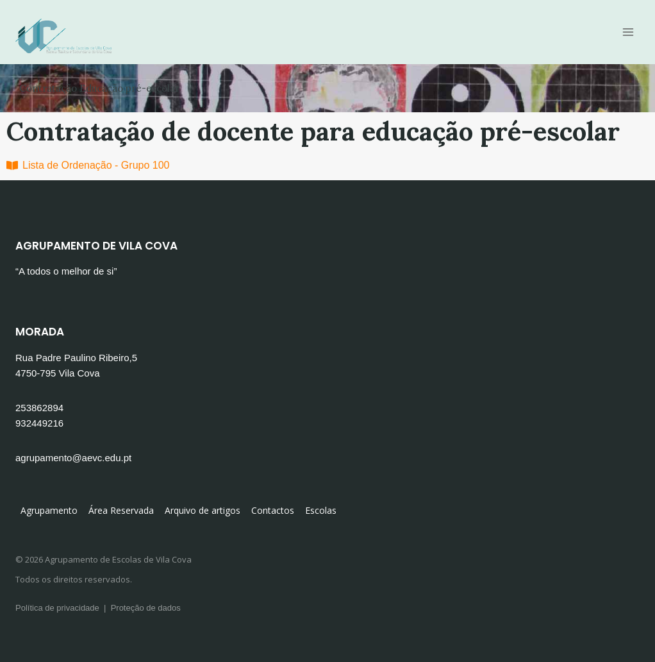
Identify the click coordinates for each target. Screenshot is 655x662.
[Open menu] (628, 32)
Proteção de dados (146, 608)
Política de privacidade (57, 608)
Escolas (320, 510)
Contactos (272, 510)
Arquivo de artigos (202, 510)
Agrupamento (49, 510)
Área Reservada (121, 510)
